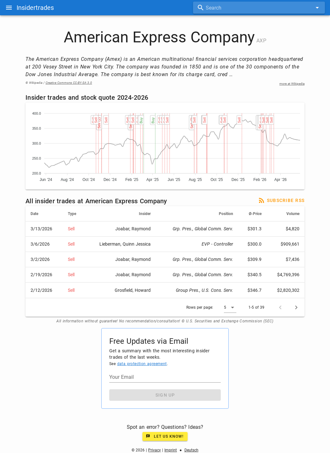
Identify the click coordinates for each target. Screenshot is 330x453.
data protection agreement (142, 364)
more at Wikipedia (292, 83)
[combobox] (259, 8)
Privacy (154, 450)
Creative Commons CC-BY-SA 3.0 (69, 82)
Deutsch (191, 450)
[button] (230, 307)
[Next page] (296, 307)
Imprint (170, 450)
